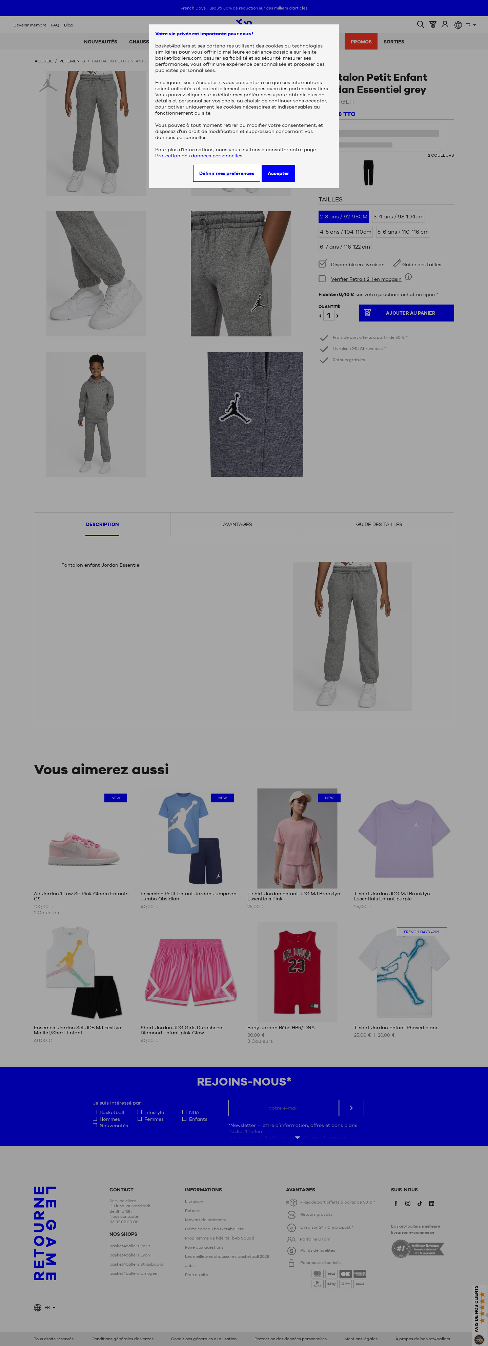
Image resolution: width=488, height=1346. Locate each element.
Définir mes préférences (226, 173)
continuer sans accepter (297, 100)
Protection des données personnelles (198, 155)
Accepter (278, 173)
